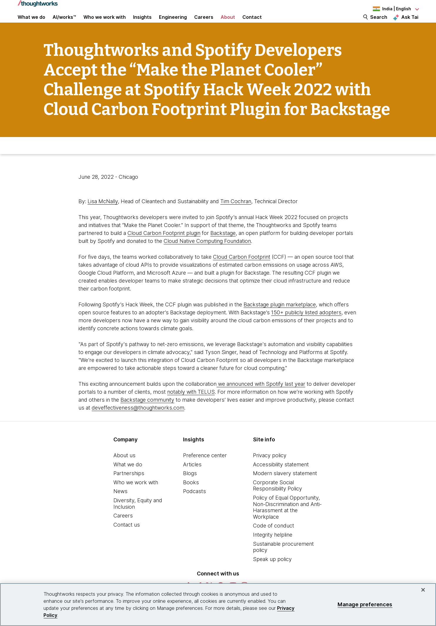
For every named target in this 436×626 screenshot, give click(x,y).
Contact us (126, 539)
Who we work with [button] (104, 24)
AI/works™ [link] (64, 24)
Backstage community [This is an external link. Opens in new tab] (147, 414)
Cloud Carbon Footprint (241, 271)
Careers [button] (203, 24)
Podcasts (194, 506)
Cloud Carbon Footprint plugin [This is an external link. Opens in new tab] (164, 247)
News (120, 506)
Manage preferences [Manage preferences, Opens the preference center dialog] (365, 604)
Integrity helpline (272, 549)
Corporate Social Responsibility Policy (277, 500)
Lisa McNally (103, 216)
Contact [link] (252, 24)
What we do (127, 478)
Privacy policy (269, 470)
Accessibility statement (281, 478)
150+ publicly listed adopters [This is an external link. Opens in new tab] (306, 327)
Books (191, 497)
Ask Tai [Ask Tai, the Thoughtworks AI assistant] (409, 24)
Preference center (205, 470)
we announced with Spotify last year (261, 398)
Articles (192, 478)
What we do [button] (31, 24)
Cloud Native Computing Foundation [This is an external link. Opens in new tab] (207, 255)
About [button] (228, 24)
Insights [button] (142, 24)
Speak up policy (272, 573)
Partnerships (128, 488)
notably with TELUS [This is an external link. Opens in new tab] (191, 406)
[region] (218, 604)
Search (378, 24)
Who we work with (135, 497)
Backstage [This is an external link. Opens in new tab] (223, 247)
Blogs (190, 488)
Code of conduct (273, 540)
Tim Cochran (235, 216)
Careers (123, 530)
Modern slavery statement (285, 488)
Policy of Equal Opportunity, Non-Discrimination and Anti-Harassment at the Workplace (287, 521)
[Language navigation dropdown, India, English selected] (386, 9)
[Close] (423, 589)
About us (124, 470)
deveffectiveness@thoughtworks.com (138, 422)
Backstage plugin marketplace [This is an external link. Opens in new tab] (280, 319)
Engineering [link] (173, 24)
